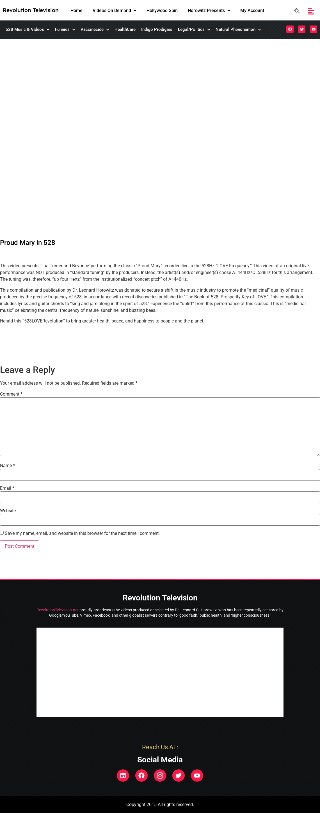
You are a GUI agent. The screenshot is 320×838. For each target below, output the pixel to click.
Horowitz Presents (209, 10)
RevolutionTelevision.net (57, 610)
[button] (114, 10)
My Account (252, 10)
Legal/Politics (194, 29)
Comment (11, 394)
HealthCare (125, 29)
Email (7, 488)
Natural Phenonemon (238, 29)
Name (7, 465)
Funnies (65, 29)
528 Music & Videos (27, 29)
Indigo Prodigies (156, 29)
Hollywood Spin (162, 10)
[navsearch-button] (296, 11)
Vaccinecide (95, 29)
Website (8, 511)
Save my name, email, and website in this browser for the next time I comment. (82, 533)
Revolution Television (31, 10)
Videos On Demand (114, 10)
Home (76, 10)
